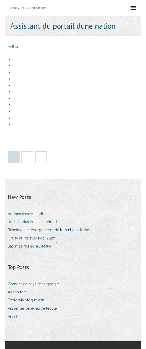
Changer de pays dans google (33, 284)
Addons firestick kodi (25, 214)
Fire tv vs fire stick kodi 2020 (31, 238)
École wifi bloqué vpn (26, 300)
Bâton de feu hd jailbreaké (29, 246)
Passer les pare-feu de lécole (32, 308)
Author (13, 46)
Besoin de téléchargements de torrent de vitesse (48, 230)
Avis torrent (17, 292)
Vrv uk (13, 316)
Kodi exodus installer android (32, 222)
